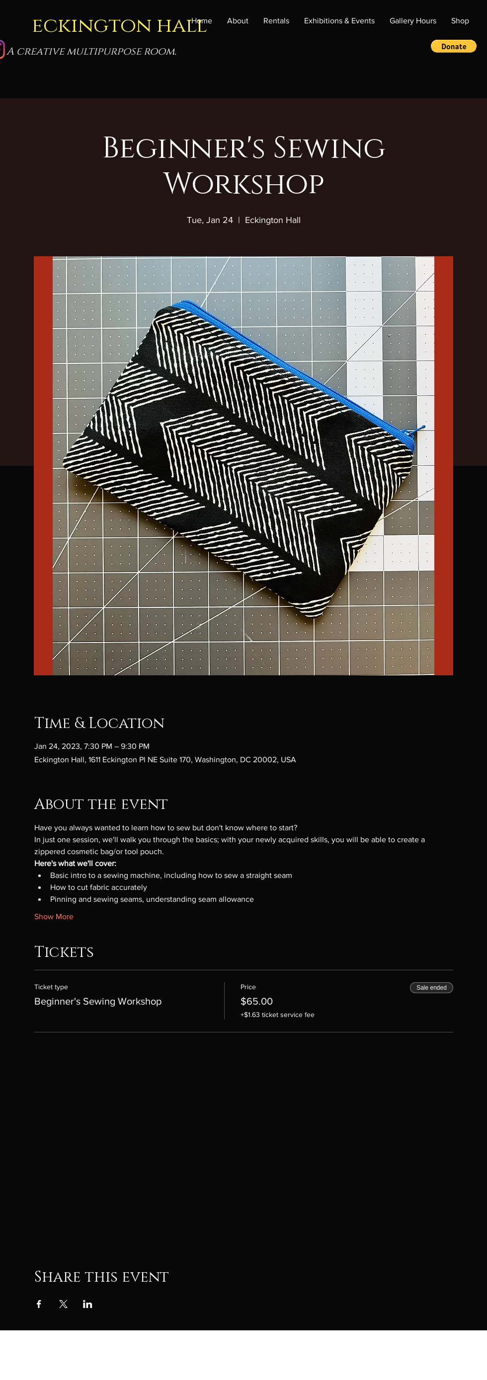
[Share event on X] (63, 1304)
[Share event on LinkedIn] (87, 1304)
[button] (339, 21)
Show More (54, 916)
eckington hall (119, 25)
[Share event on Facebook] (39, 1304)
